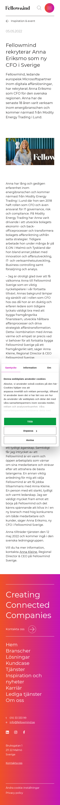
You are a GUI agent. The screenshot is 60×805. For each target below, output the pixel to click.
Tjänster (15, 669)
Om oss (15, 700)
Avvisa (30, 440)
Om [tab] (49, 367)
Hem (12, 645)
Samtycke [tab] (10, 367)
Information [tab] (30, 367)
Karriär (14, 688)
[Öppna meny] (49, 8)
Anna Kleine (28, 552)
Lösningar (18, 657)
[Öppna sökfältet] (39, 8)
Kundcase (17, 663)
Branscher (18, 651)
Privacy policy (14, 792)
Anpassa (30, 430)
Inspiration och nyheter (24, 679)
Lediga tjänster (24, 694)
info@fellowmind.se (22, 722)
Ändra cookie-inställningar (22, 787)
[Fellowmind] (18, 8)
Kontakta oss (14, 763)
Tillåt (30, 421)
